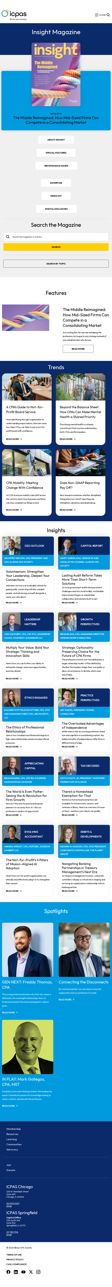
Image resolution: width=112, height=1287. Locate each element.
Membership (13, 1128)
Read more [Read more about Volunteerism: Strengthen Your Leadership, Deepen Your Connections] (12, 602)
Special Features (56, 152)
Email (9, 1206)
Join (8, 1165)
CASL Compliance (16, 1264)
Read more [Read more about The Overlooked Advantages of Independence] (68, 746)
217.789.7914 (12, 1232)
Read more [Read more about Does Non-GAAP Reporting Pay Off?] (66, 509)
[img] (102, 15)
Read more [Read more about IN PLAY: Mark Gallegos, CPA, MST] (8, 1105)
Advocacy (12, 1149)
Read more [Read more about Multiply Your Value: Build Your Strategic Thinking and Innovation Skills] (12, 678)
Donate (10, 1170)
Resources (12, 1134)
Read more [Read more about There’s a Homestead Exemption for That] (68, 815)
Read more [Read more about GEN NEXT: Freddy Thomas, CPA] (8, 1012)
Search (56, 247)
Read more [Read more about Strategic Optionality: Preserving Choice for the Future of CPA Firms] (68, 678)
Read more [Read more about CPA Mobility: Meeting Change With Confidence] (12, 509)
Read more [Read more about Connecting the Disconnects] (65, 999)
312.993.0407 (12, 1203)
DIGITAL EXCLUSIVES (56, 209)
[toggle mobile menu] (96, 15)
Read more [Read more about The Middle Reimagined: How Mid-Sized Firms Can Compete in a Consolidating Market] (78, 348)
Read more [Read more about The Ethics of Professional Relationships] (12, 746)
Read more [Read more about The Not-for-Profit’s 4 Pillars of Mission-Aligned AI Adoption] (12, 891)
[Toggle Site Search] (108, 15)
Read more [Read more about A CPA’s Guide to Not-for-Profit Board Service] (12, 439)
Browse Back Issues (56, 165)
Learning (11, 1139)
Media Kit (59, 197)
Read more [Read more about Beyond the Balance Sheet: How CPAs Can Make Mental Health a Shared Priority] (66, 439)
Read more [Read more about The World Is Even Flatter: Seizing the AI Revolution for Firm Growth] (12, 815)
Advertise (56, 182)
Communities (13, 1144)
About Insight (56, 139)
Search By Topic (56, 263)
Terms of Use (14, 1254)
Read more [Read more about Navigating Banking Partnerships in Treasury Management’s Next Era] (68, 891)
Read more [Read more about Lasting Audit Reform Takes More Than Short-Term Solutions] (68, 602)
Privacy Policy (15, 1259)
